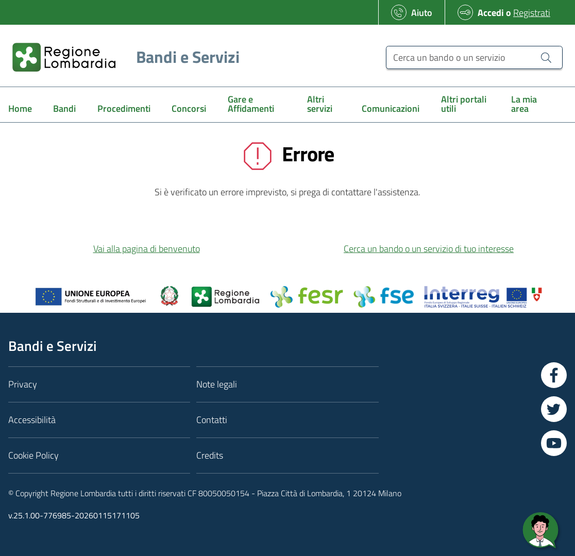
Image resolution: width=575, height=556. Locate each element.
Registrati (531, 13)
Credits (209, 455)
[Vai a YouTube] (554, 443)
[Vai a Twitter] (554, 409)
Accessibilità (32, 420)
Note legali (216, 384)
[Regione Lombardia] (121, 57)
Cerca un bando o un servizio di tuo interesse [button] (429, 249)
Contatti (211, 420)
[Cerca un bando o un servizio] (474, 57)
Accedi (491, 13)
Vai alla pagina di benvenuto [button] (146, 249)
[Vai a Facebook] (554, 375)
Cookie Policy (33, 455)
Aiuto (421, 13)
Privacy (22, 384)
